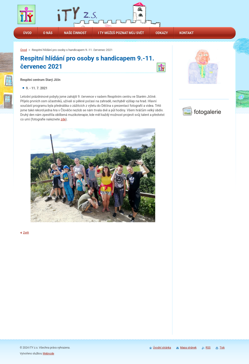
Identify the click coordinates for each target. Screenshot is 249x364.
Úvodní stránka (162, 347)
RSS (208, 347)
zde (63, 119)
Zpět (26, 232)
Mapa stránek (188, 347)
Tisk (222, 347)
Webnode (48, 353)
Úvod (23, 50)
